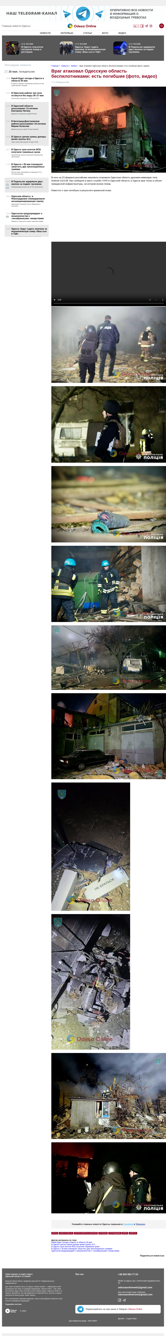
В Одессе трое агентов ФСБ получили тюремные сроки (75, 1246)
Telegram (140, 1224)
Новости (45, 33)
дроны (54, 1233)
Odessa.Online (135, 1309)
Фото (105, 33)
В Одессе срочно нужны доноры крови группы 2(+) (73, 1244)
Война (125, 1233)
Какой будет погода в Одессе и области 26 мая (71, 1242)
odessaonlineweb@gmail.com (135, 1287)
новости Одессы (66, 1233)
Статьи (87, 33)
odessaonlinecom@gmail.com (135, 1294)
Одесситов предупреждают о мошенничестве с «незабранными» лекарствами (85, 1251)
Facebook (128, 1224)
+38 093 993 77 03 (128, 1274)
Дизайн (121, 1318)
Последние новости (18, 65)
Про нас (79, 1274)
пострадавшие (114, 1233)
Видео (122, 33)
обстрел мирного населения (86, 1233)
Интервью (67, 33)
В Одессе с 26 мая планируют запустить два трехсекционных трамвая (81, 1249)
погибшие (103, 1233)
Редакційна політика (13, 1304)
